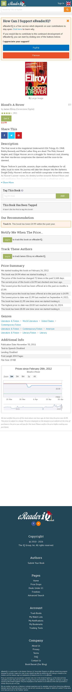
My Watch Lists (36, 616)
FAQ (36, 656)
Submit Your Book (36, 563)
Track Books (36, 613)
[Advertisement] (36, 468)
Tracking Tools (36, 628)
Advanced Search (36, 595)
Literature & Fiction (10, 321)
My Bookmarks (36, 624)
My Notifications (36, 620)
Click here (17, 29)
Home (36, 580)
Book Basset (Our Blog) (36, 664)
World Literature (30, 321)
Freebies (36, 591)
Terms (36, 653)
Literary (43, 332)
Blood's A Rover (12, 105)
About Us (36, 645)
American (50, 328)
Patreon (36, 55)
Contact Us (36, 660)
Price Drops (36, 584)
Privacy (36, 649)
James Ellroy (9, 109)
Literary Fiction (29, 332)
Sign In (61, 3)
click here (4, 690)
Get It (6, 118)
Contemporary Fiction (11, 324)
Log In (7, 240)
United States (47, 321)
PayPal (36, 47)
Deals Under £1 (36, 588)
